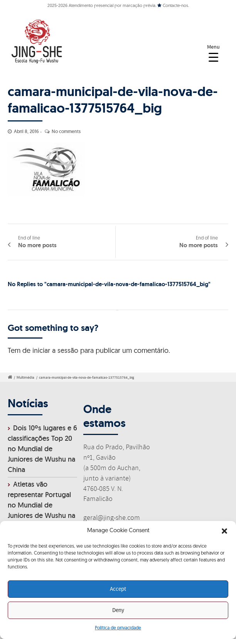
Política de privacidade (118, 628)
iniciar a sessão (55, 350)
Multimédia (25, 377)
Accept (118, 589)
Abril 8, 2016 (26, 131)
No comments (66, 131)
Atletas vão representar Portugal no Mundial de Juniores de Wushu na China (41, 505)
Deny (118, 610)
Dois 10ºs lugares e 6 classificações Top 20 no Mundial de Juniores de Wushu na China (42, 448)
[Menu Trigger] (213, 53)
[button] (224, 531)
